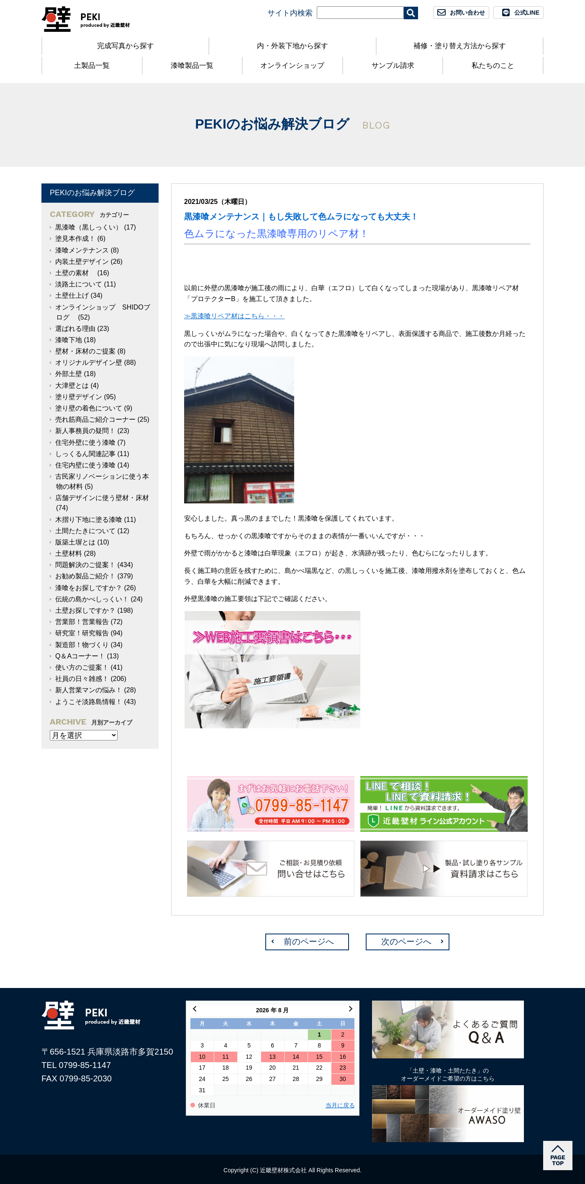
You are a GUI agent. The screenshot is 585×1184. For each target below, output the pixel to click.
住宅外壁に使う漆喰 (85, 442)
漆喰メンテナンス (82, 250)
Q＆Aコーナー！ (80, 656)
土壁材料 (68, 553)
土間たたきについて (85, 530)
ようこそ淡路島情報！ (88, 701)
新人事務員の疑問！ (85, 430)
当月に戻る (340, 1105)
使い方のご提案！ (82, 667)
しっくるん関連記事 (85, 453)
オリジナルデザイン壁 (88, 362)
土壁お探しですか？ (85, 610)
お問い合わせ (467, 12)
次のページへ (406, 941)
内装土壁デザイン (82, 261)
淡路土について (78, 284)
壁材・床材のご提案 (85, 351)
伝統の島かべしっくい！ (92, 599)
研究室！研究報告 (82, 633)
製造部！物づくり (82, 644)
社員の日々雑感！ (82, 678)
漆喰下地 (68, 339)
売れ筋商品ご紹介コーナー (95, 419)
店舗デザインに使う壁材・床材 (102, 497)
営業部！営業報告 (82, 621)
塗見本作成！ (75, 238)
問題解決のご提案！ (85, 564)
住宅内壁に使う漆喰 (85, 465)
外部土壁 (68, 373)
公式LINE (526, 12)
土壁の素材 (75, 272)
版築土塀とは (75, 542)
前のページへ (309, 941)
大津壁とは (72, 385)
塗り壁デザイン (78, 396)
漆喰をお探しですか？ (88, 587)
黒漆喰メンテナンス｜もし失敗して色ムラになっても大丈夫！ (301, 216)
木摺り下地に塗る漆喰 (88, 519)
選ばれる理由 (75, 328)
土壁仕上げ (72, 295)
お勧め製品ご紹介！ (85, 576)
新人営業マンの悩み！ (88, 690)
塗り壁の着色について (88, 408)
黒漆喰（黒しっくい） (88, 227)
